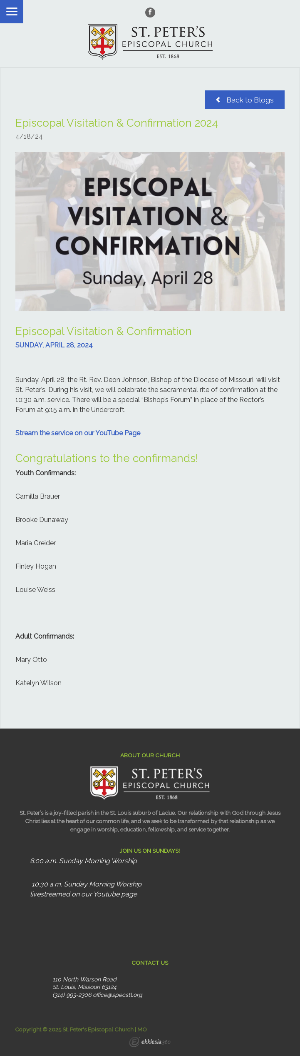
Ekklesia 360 (150, 1043)
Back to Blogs (245, 99)
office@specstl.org (117, 994)
